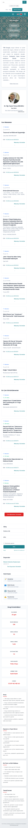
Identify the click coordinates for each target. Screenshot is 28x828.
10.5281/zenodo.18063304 (12, 238)
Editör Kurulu (21, 111)
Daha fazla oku (14, 83)
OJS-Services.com (14, 825)
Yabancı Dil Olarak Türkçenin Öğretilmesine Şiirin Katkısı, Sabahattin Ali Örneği (12, 343)
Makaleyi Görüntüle (19, 142)
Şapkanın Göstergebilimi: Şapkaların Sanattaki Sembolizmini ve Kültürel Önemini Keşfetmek (14, 491)
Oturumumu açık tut (8, 543)
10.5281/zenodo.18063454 (12, 296)
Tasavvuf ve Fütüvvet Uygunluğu (14, 132)
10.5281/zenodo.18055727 (12, 376)
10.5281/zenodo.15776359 (12, 503)
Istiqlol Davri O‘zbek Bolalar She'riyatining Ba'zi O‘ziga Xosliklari (12, 402)
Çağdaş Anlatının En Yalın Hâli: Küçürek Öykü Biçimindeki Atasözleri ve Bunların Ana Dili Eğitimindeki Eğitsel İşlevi (14, 162)
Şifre (4, 537)
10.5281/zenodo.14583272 (12, 467)
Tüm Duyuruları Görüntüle (14, 566)
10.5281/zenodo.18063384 (12, 201)
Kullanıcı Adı (6, 531)
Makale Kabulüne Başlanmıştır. (11, 562)
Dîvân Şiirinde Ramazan (14, 192)
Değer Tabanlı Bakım (10, 370)
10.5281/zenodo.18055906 (12, 322)
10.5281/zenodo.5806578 (12, 440)
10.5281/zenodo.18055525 (12, 265)
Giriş (7, 9)
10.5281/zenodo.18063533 (12, 139)
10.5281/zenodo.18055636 (12, 172)
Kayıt (10, 9)
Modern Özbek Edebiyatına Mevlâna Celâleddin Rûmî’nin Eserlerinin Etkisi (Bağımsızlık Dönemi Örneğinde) (14, 225)
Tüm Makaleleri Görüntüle (14, 514)
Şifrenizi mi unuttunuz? (19, 550)
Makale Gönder (17, 9)
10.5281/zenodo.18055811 (12, 351)
